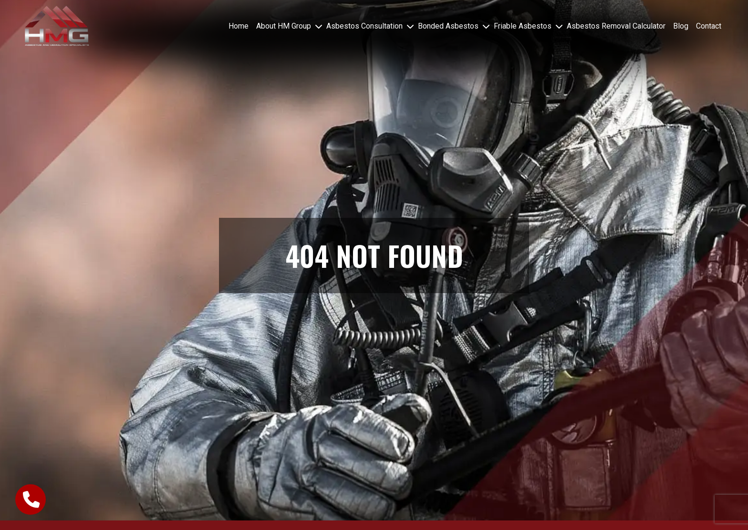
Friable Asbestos (522, 26)
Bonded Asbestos (448, 26)
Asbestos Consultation (364, 26)
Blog (680, 26)
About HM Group (283, 26)
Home (239, 26)
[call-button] (30, 499)
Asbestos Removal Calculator (616, 26)
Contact (708, 26)
